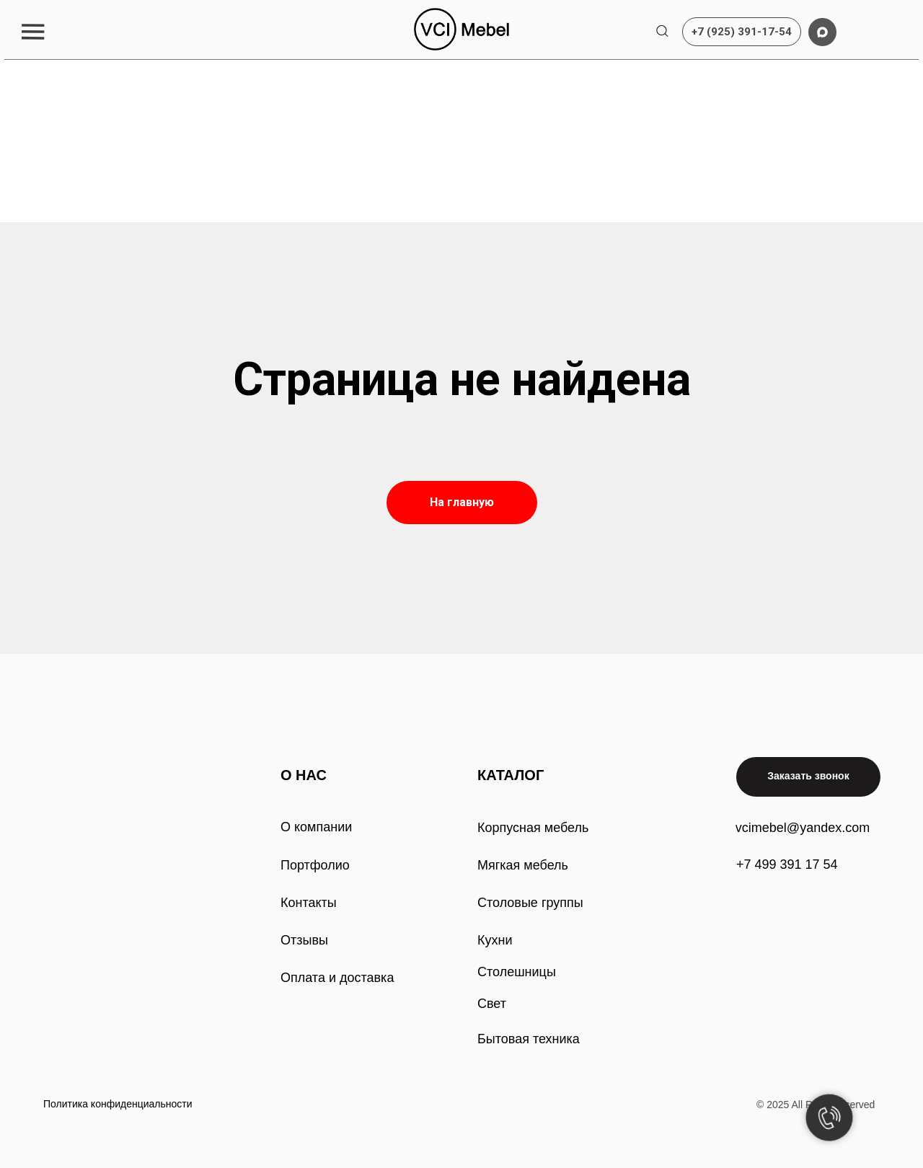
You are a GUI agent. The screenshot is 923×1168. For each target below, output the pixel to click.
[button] (33, 31)
